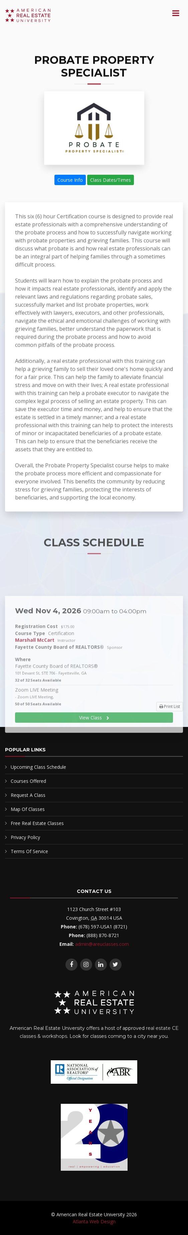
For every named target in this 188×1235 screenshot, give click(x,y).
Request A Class (28, 795)
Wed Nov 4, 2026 (81, 651)
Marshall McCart (34, 680)
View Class (94, 758)
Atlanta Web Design (94, 1221)
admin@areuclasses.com (102, 944)
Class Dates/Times (110, 180)
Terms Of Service (29, 851)
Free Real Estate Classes (37, 823)
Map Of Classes (28, 809)
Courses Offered (28, 781)
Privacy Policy (25, 837)
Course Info (70, 180)
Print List (169, 709)
